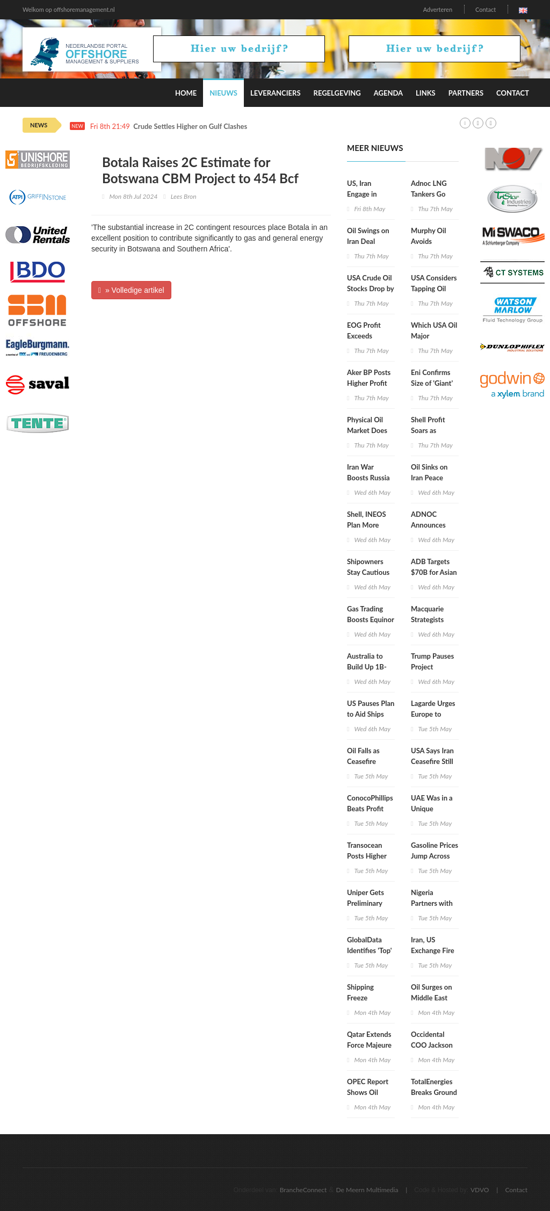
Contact (485, 9)
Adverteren (437, 9)
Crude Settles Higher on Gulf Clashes (190, 126)
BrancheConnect (303, 1190)
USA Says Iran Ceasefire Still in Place (432, 761)
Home (186, 93)
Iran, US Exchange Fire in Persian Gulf (433, 950)
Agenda (388, 93)
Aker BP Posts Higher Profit (368, 377)
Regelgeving (337, 93)
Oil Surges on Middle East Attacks (431, 998)
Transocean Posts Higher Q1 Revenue (367, 856)
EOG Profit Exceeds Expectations (367, 336)
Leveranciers (275, 93)
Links (426, 93)
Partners (465, 93)
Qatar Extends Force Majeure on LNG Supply (370, 1045)
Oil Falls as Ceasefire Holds (363, 761)
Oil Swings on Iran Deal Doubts (368, 241)
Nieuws (223, 93)
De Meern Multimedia (367, 1190)
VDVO (480, 1190)
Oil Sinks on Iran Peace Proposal (429, 478)
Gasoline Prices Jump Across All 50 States (434, 856)
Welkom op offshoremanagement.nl (69, 9)
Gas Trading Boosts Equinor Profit (370, 619)
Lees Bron (184, 196)
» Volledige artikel (131, 290)
